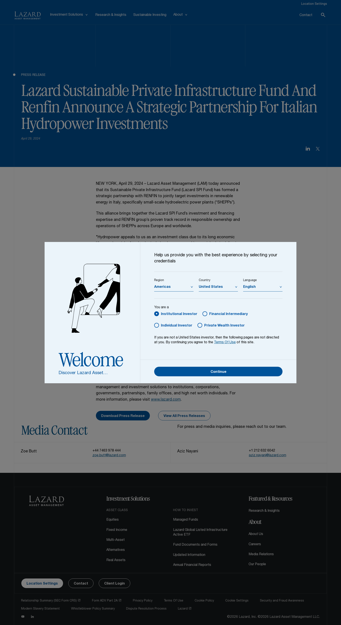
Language (250, 280)
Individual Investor (176, 326)
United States (211, 287)
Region (159, 280)
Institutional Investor (179, 314)
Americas (162, 287)
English (249, 287)
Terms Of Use (225, 342)
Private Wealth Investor (224, 326)
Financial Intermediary (228, 314)
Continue (218, 372)
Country (204, 280)
